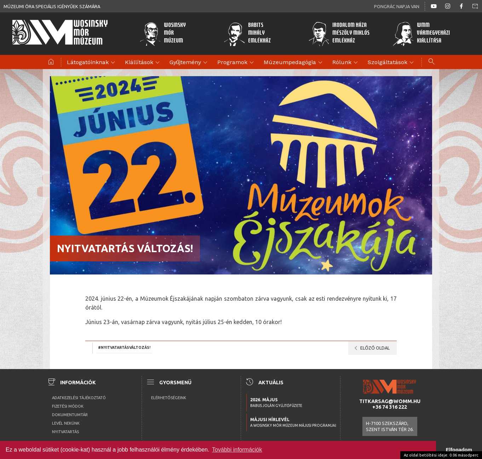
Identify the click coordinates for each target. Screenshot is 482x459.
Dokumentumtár (70, 415)
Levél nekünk (66, 423)
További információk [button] (237, 450)
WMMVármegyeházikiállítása (421, 33)
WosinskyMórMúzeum (162, 33)
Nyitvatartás (65, 432)
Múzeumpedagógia (294, 63)
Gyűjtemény (190, 63)
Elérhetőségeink (168, 398)
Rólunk (346, 63)
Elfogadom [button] (459, 450)
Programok (236, 63)
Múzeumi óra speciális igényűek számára (52, 6)
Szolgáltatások (392, 63)
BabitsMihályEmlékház (247, 33)
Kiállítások (143, 63)
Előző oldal (371, 348)
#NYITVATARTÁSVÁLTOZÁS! (124, 347)
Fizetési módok (68, 406)
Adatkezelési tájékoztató (79, 398)
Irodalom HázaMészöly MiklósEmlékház (339, 33)
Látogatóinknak (92, 63)
